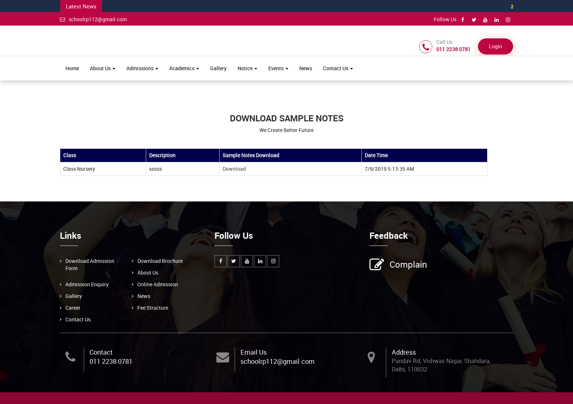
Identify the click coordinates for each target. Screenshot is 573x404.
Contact (101, 352)
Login (495, 46)
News (305, 68)
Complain (407, 265)
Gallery (218, 68)
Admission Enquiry (87, 284)
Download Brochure (160, 260)
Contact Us (338, 68)
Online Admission (157, 284)
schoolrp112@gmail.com (93, 19)
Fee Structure (152, 307)
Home (72, 68)
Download (235, 168)
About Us (102, 68)
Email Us (253, 352)
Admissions (142, 68)
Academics (184, 68)
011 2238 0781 (111, 361)
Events (278, 68)
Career (72, 307)
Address (404, 352)
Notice (247, 68)
